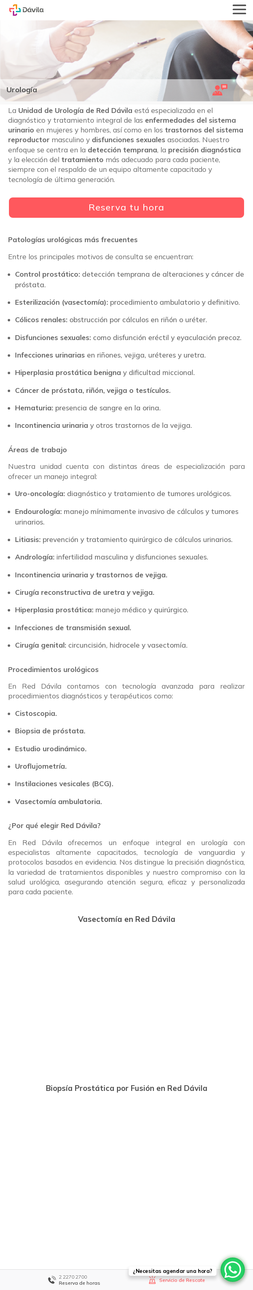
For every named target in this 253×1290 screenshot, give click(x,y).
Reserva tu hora (126, 207)
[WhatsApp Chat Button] (233, 1269)
